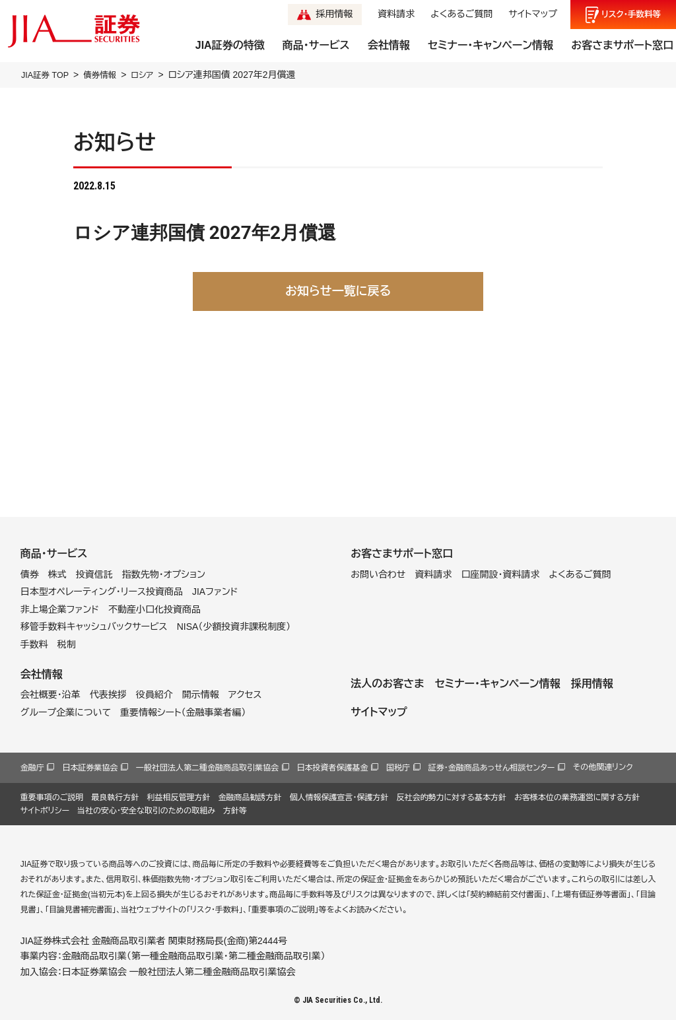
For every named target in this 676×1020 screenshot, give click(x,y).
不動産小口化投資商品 (154, 609)
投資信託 (94, 573)
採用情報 (334, 14)
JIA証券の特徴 (230, 45)
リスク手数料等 (631, 14)
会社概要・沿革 (50, 694)
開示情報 (200, 694)
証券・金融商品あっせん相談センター (491, 767)
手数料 (34, 644)
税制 (66, 644)
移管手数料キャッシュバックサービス (94, 626)
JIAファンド (215, 591)
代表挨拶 (108, 694)
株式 (57, 573)
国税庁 (398, 767)
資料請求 (396, 14)
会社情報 (389, 45)
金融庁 (32, 767)
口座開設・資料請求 (500, 573)
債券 (29, 573)
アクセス (245, 694)
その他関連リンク (603, 767)
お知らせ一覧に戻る (338, 290)
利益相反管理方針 (178, 796)
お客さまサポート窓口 (622, 45)
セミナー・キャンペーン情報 (490, 45)
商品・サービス (316, 45)
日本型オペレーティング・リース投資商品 (101, 591)
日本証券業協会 (90, 767)
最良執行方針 (115, 796)
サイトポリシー (44, 810)
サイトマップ (532, 14)
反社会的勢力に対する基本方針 (451, 796)
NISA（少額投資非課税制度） (234, 626)
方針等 (235, 810)
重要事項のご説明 (52, 796)
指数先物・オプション (163, 573)
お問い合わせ (378, 573)
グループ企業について (65, 711)
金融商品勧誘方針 (249, 796)
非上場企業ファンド (59, 609)
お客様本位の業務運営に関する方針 (577, 796)
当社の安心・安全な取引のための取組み (146, 810)
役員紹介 (154, 694)
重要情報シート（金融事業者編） (183, 711)
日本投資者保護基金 (332, 767)
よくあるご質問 (461, 14)
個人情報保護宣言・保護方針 (338, 796)
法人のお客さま (387, 683)
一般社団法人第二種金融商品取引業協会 (207, 767)
